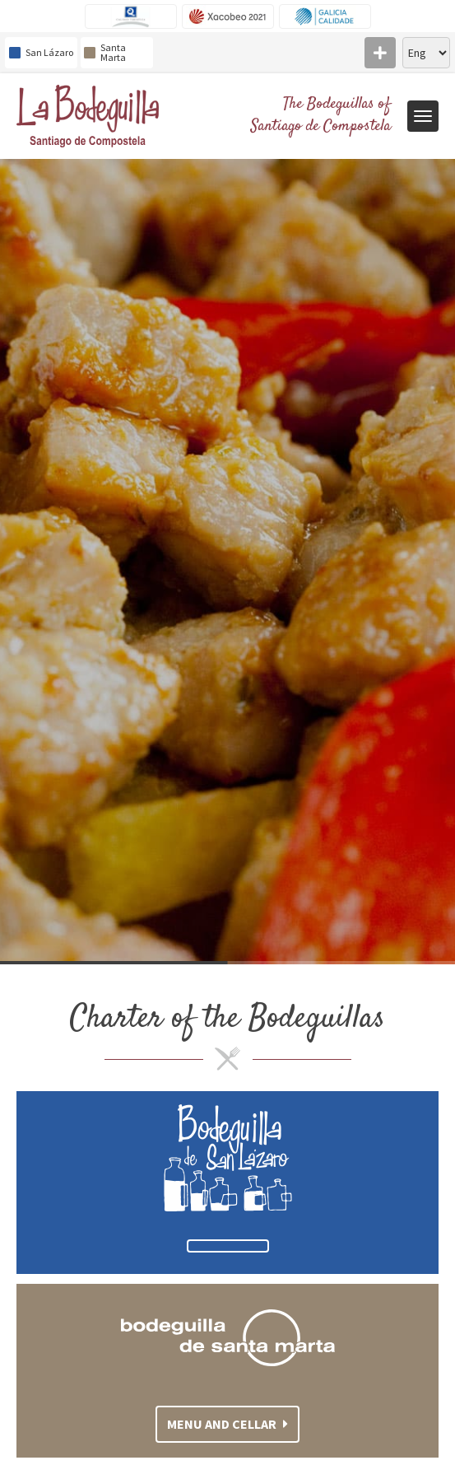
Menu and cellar (227, 1424)
